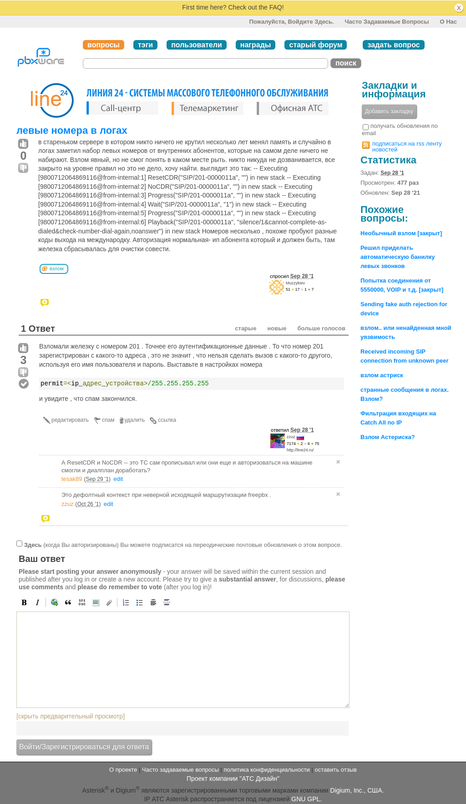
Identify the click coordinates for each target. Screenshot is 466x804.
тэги (145, 45)
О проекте (123, 769)
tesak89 (71, 478)
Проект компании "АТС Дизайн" (233, 778)
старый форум (315, 45)
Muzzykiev (295, 283)
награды (255, 45)
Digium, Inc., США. (357, 790)
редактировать (70, 420)
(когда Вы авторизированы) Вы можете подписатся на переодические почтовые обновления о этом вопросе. (183, 544)
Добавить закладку (389, 111)
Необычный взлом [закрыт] (401, 233)
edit (118, 478)
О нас (448, 21)
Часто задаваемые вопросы (386, 21)
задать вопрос (393, 45)
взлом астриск (381, 375)
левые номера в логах (71, 130)
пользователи (196, 45)
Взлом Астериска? (387, 437)
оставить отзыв (336, 769)
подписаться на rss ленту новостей (407, 146)
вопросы (103, 45)
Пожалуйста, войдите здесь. (291, 21)
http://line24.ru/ (300, 450)
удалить (135, 420)
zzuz (291, 437)
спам (108, 420)
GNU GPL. (306, 799)
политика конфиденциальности (266, 769)
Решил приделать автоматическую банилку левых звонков (397, 256)
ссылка (167, 420)
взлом (57, 268)
